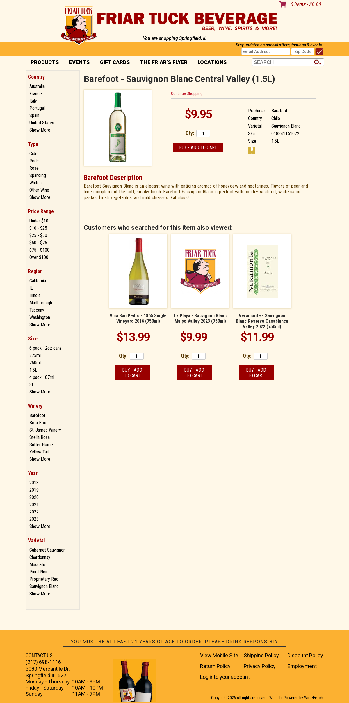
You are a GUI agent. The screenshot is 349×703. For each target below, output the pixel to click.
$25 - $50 (38, 235)
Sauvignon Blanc (44, 586)
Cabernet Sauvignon (47, 550)
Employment (302, 666)
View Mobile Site (219, 655)
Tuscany (36, 310)
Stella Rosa (39, 437)
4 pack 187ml (41, 377)
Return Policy (215, 666)
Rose (34, 168)
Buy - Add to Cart (198, 147)
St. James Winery (45, 430)
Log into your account (225, 677)
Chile (275, 118)
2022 (34, 512)
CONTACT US (39, 655)
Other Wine (39, 190)
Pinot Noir (38, 572)
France (35, 93)
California (37, 281)
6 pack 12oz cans (45, 348)
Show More (39, 130)
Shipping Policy (261, 655)
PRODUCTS (43, 62)
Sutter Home (41, 444)
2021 (34, 504)
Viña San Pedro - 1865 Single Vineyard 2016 (138, 318)
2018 (34, 482)
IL (31, 288)
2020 (34, 497)
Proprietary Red (43, 579)
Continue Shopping (186, 93)
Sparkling (37, 175)
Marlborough (40, 302)
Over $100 (38, 257)
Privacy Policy (260, 666)
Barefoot (37, 415)
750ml (35, 362)
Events (79, 62)
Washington (39, 317)
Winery (35, 406)
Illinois (34, 295)
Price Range (41, 211)
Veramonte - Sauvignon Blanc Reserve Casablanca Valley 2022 (262, 321)
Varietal (36, 540)
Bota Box (37, 422)
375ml (35, 355)
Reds (34, 161)
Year (33, 473)
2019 (34, 490)
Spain (34, 115)
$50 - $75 (38, 242)
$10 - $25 (38, 228)
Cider (34, 153)
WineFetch (313, 697)
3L (31, 384)
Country (36, 77)
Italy (33, 101)
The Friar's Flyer (164, 62)
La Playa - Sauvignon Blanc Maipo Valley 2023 (200, 318)
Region (35, 271)
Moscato (37, 564)
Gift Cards (115, 62)
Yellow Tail (39, 452)
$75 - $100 (39, 250)
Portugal (37, 108)
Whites (35, 183)
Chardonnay (39, 557)
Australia (37, 86)
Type (33, 144)
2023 (34, 519)
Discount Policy (305, 655)
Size (33, 338)
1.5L (33, 370)
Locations (210, 62)
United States (41, 123)
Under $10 (38, 221)
